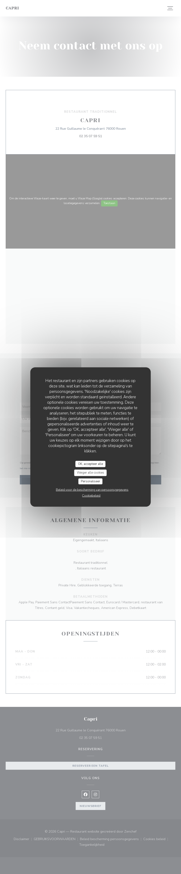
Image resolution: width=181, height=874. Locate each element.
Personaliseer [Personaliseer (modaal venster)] (90, 481)
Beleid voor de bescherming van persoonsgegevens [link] (92, 490)
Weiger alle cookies (90, 473)
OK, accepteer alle (90, 464)
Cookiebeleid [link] (91, 496)
